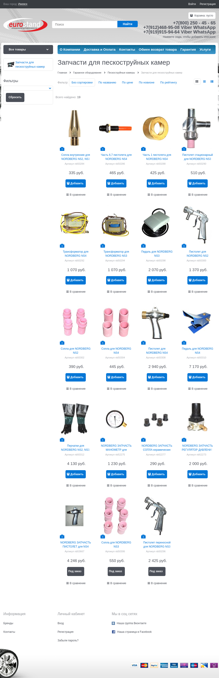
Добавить (77, 183)
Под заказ (74, 571)
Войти (192, 4)
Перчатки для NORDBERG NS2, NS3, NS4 (75, 449)
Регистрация (208, 4)
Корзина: (203, 15)
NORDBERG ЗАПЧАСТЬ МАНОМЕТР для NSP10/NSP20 (116, 449)
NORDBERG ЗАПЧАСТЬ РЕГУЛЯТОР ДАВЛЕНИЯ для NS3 (197, 449)
